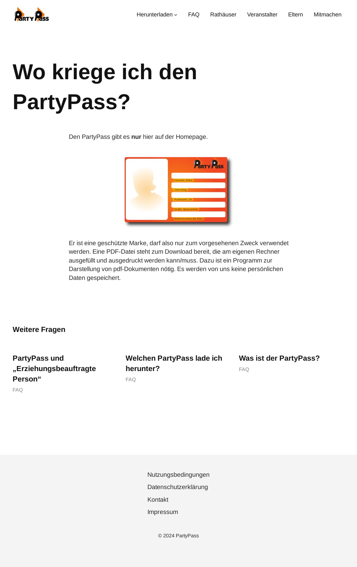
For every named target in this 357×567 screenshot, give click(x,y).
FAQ (18, 390)
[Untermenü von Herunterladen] (175, 14)
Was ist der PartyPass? (279, 358)
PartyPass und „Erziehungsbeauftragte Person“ (54, 368)
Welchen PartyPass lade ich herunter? (174, 363)
